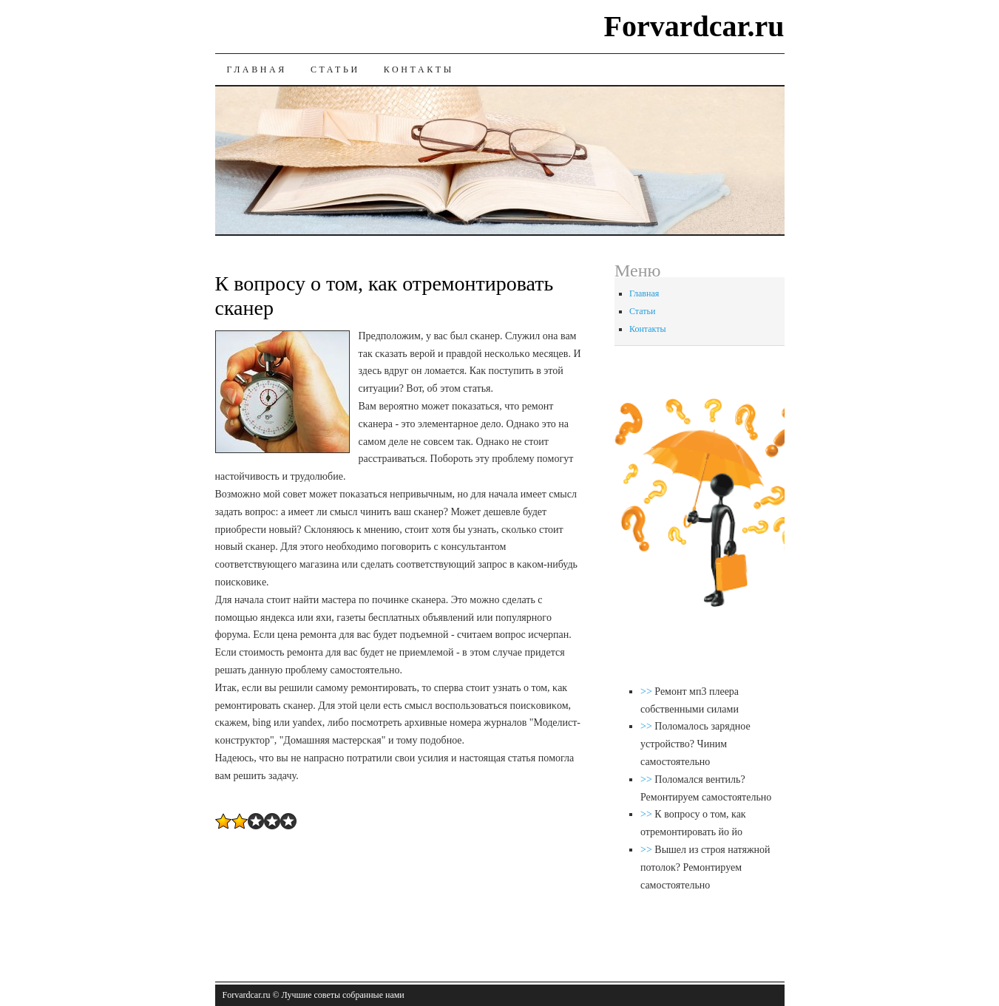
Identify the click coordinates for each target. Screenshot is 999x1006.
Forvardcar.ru (693, 26)
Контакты (419, 69)
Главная (257, 69)
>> (647, 691)
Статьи (335, 69)
